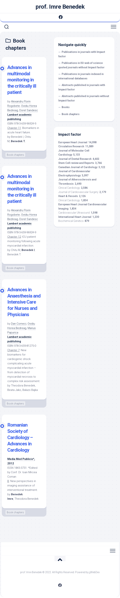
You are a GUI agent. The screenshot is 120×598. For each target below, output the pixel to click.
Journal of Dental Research (74, 158)
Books (66, 107)
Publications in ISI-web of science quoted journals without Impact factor (81, 65)
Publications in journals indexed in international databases (81, 76)
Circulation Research (71, 146)
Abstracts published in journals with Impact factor (81, 87)
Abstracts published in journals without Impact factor (83, 98)
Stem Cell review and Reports (76, 162)
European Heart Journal (72, 142)
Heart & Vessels (68, 196)
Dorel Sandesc (28, 110)
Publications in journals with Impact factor (81, 54)
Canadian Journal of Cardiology (77, 167)
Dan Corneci (18, 323)
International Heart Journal (74, 216)
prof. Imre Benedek (60, 6)
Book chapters (15, 154)
